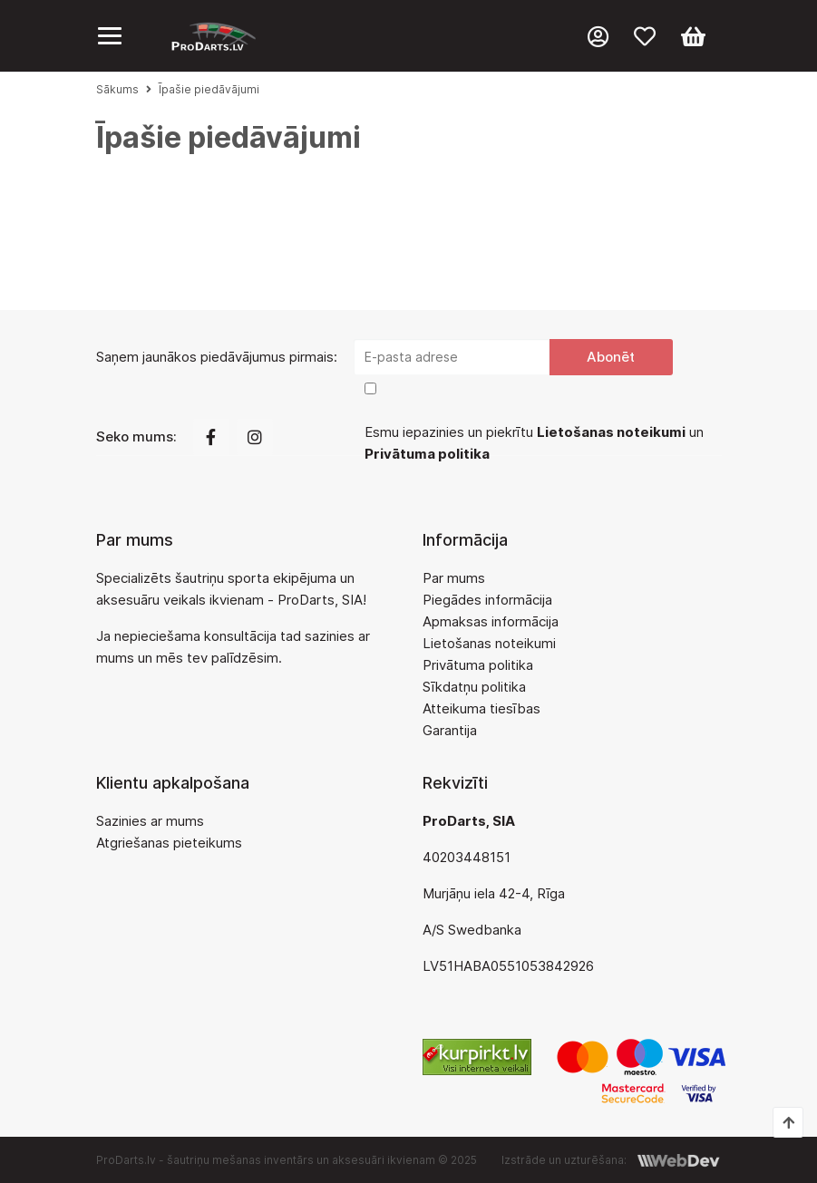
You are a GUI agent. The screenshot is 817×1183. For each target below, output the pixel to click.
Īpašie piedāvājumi (209, 89)
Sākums (117, 89)
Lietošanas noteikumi (489, 643)
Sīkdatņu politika (474, 686)
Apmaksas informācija (491, 621)
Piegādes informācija (487, 599)
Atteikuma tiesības (481, 708)
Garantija (450, 730)
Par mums (454, 578)
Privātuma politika (478, 665)
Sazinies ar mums (150, 820)
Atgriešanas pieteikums (169, 842)
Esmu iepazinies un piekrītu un (534, 442)
